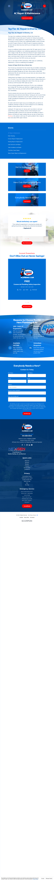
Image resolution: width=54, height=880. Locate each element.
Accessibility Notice (27, 476)
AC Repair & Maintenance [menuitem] (14, 133)
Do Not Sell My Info (27, 479)
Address (10, 384)
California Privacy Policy (27, 478)
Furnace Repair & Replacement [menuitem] (15, 139)
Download (34, 289)
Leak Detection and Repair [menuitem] (14, 144)
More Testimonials (27, 242)
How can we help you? (13, 396)
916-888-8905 (27, 436)
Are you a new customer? (14, 390)
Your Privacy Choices (33, 515)
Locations (27, 506)
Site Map (27, 485)
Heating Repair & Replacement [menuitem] (15, 141)
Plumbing (10, 116)
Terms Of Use (27, 481)
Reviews (27, 464)
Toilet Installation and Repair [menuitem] (14, 147)
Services (27, 462)
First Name (10, 372)
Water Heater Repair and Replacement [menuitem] (17, 153)
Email (27, 289)
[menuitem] (21, 517)
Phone (9, 378)
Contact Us (27, 469)
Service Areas (27, 467)
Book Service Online (27, 18)
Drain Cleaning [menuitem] (11, 136)
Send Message (27, 413)
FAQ (27, 483)
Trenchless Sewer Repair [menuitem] (14, 150)
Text (20, 289)
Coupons (27, 466)
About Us (27, 460)
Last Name (30, 372)
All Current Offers (27, 306)
